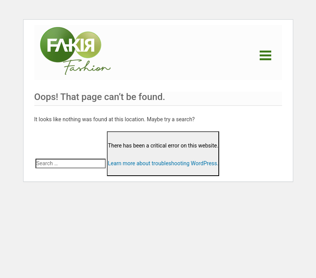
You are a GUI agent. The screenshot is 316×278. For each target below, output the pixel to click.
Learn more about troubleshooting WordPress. (163, 163)
